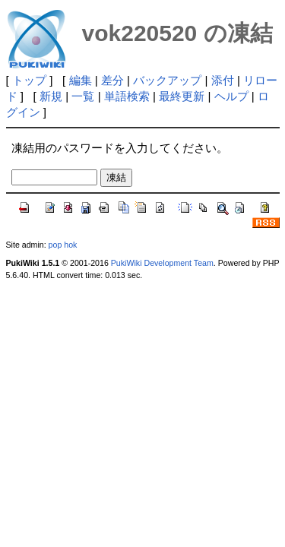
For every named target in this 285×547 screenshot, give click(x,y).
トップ (29, 80)
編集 (80, 80)
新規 (51, 96)
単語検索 (127, 96)
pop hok (63, 244)
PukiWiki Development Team (162, 262)
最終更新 (181, 96)
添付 (222, 80)
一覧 (82, 96)
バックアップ (167, 80)
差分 (112, 80)
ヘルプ (231, 96)
